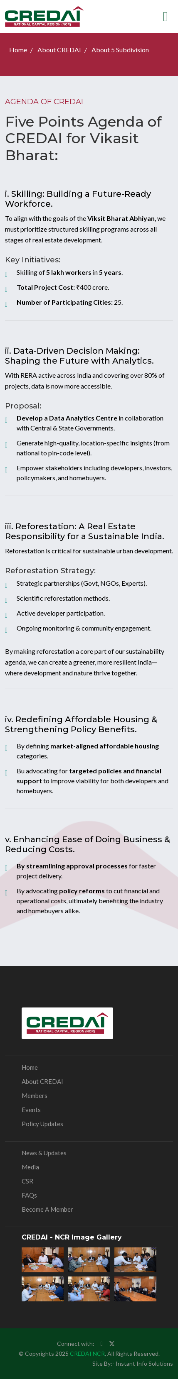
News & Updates (44, 1153)
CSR (27, 1181)
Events (31, 1109)
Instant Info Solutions (144, 1363)
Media (30, 1167)
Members (34, 1095)
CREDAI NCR (87, 1353)
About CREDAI (59, 50)
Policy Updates (42, 1123)
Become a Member (47, 1209)
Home (18, 50)
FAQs (29, 1195)
